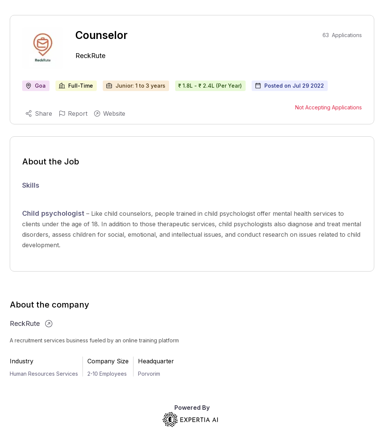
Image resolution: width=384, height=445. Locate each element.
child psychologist (229, 213)
